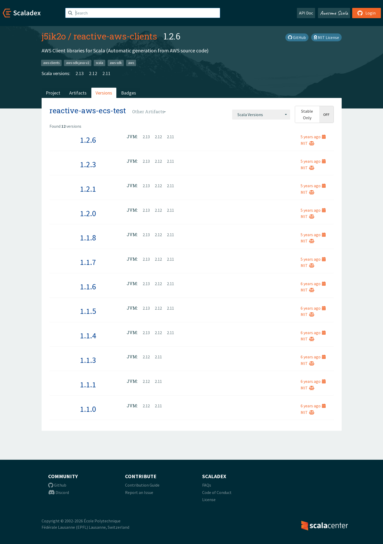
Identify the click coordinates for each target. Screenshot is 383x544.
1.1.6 (88, 286)
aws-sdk (116, 63)
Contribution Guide (142, 485)
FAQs (206, 485)
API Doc (306, 13)
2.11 (106, 73)
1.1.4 (88, 335)
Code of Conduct (217, 492)
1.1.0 (88, 409)
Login (366, 13)
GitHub (297, 37)
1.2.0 (88, 213)
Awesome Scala (334, 12)
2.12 (93, 73)
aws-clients (51, 63)
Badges (128, 93)
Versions (104, 93)
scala (99, 63)
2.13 (80, 73)
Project (53, 93)
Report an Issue (139, 492)
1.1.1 (88, 384)
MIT (307, 143)
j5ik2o (54, 36)
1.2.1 (88, 189)
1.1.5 (88, 311)
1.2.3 (88, 164)
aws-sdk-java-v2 (77, 63)
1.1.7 (88, 262)
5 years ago (313, 136)
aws (131, 63)
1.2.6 (88, 140)
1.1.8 (88, 238)
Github (57, 485)
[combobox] (261, 115)
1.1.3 (88, 360)
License (209, 499)
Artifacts (78, 93)
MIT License (326, 37)
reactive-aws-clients (115, 36)
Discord (58, 492)
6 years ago (313, 283)
